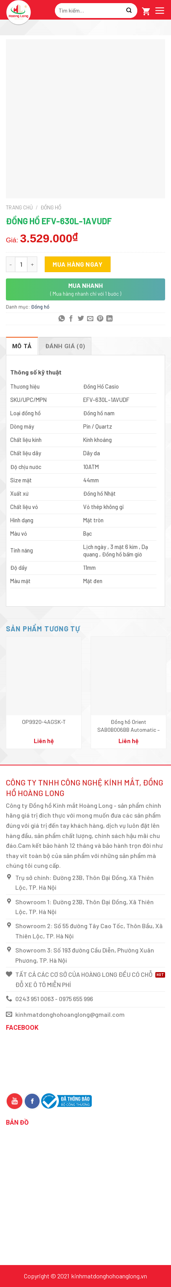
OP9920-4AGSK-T (44, 721)
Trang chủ (19, 207)
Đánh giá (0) (65, 346)
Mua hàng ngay (77, 264)
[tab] (22, 346)
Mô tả (22, 346)
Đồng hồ (50, 207)
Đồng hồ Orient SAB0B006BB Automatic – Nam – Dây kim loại (128, 726)
